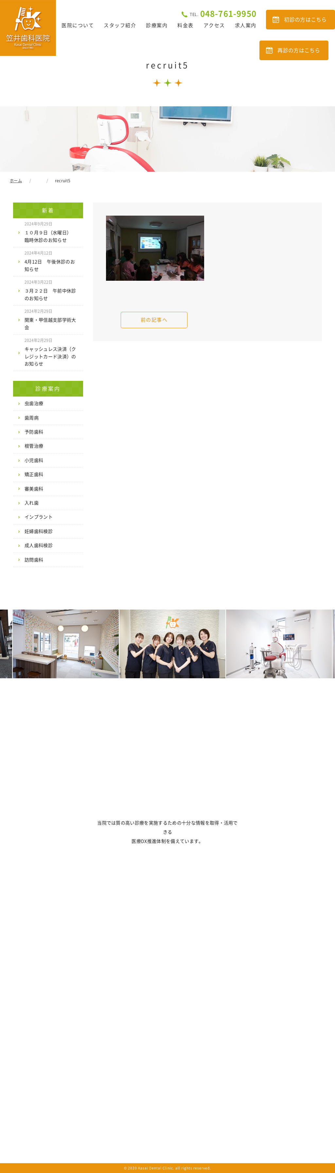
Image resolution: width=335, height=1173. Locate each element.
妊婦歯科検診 (39, 531)
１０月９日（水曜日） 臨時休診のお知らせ (50, 232)
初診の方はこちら (305, 19)
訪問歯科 (34, 560)
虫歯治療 (34, 403)
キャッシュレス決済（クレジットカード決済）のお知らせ (50, 352)
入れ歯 (32, 503)
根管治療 (34, 446)
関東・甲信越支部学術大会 (50, 319)
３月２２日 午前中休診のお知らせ (50, 290)
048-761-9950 (223, 14)
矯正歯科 (34, 474)
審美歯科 (34, 489)
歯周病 (32, 418)
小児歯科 (34, 460)
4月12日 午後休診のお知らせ (50, 261)
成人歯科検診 (39, 545)
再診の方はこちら (298, 50)
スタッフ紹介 (120, 25)
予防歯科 (34, 432)
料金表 (185, 25)
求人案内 (245, 25)
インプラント (39, 517)
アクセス (214, 25)
